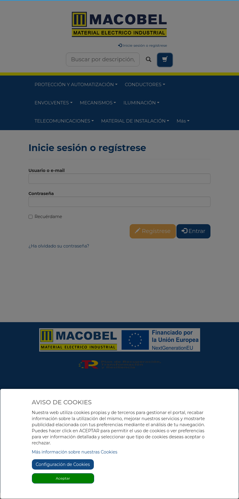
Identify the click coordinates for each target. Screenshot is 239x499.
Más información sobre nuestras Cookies (75, 452)
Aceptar (63, 478)
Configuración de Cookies (63, 464)
